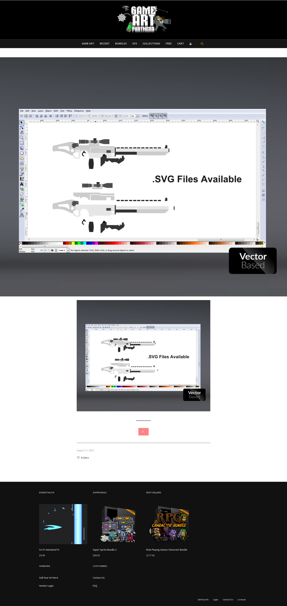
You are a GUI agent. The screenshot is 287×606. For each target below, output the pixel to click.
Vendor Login (46, 585)
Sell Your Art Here (48, 577)
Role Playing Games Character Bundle (166, 549)
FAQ (95, 585)
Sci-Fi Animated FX (49, 549)
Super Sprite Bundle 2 (105, 549)
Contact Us (99, 577)
